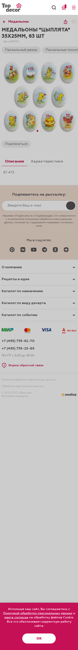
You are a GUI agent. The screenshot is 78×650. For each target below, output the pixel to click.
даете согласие (16, 617)
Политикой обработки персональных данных (37, 613)
